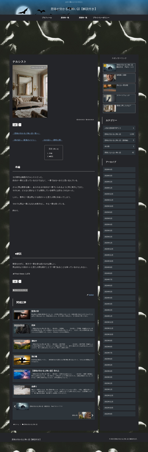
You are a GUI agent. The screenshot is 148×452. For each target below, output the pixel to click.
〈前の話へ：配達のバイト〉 (25, 140)
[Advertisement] (74, 37)
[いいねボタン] (15, 124)
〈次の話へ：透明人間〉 (52, 140)
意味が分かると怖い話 (20, 290)
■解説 (51, 157)
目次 (51, 149)
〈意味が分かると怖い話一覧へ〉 (26, 133)
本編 (51, 153)
